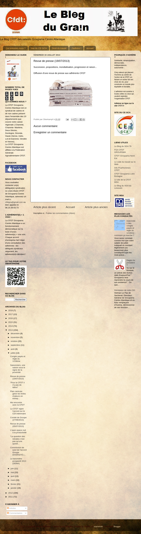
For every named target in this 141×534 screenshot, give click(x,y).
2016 (10, 318)
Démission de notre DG (124, 290)
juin (12, 468)
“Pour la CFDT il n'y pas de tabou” (17, 384)
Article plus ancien (96, 207)
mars (13, 480)
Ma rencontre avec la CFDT (17, 403)
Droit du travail (59, 48)
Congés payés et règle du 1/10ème (17, 358)
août (13, 349)
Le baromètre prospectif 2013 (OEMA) (18, 461)
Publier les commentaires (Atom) (60, 213)
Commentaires (14, 513)
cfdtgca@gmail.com (14, 202)
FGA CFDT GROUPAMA (120, 151)
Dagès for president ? (130, 262)
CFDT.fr (121, 106)
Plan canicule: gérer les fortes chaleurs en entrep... (18, 395)
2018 (10, 310)
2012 (10, 493)
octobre (14, 341)
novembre (15, 337)
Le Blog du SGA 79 (122, 146)
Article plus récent (44, 207)
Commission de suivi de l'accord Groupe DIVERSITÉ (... (18, 451)
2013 (10, 330)
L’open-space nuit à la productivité (18, 431)
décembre (15, 333)
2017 (10, 314)
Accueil (90, 48)
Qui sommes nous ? (16, 48)
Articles (11, 508)
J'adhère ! (76, 48)
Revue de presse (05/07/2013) (17, 425)
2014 (10, 326)
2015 (10, 322)
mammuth (98, 526)
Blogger (117, 526)
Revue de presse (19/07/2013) (17, 377)
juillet (13, 353)
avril (13, 476)
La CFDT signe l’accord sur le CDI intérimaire (18, 411)
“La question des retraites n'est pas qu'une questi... (17, 440)
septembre (16, 345)
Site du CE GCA (39, 48)
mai (13, 472)
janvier (14, 488)
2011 (10, 497)
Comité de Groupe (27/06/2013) (18, 418)
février (14, 484)
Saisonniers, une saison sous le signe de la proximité (17, 369)
